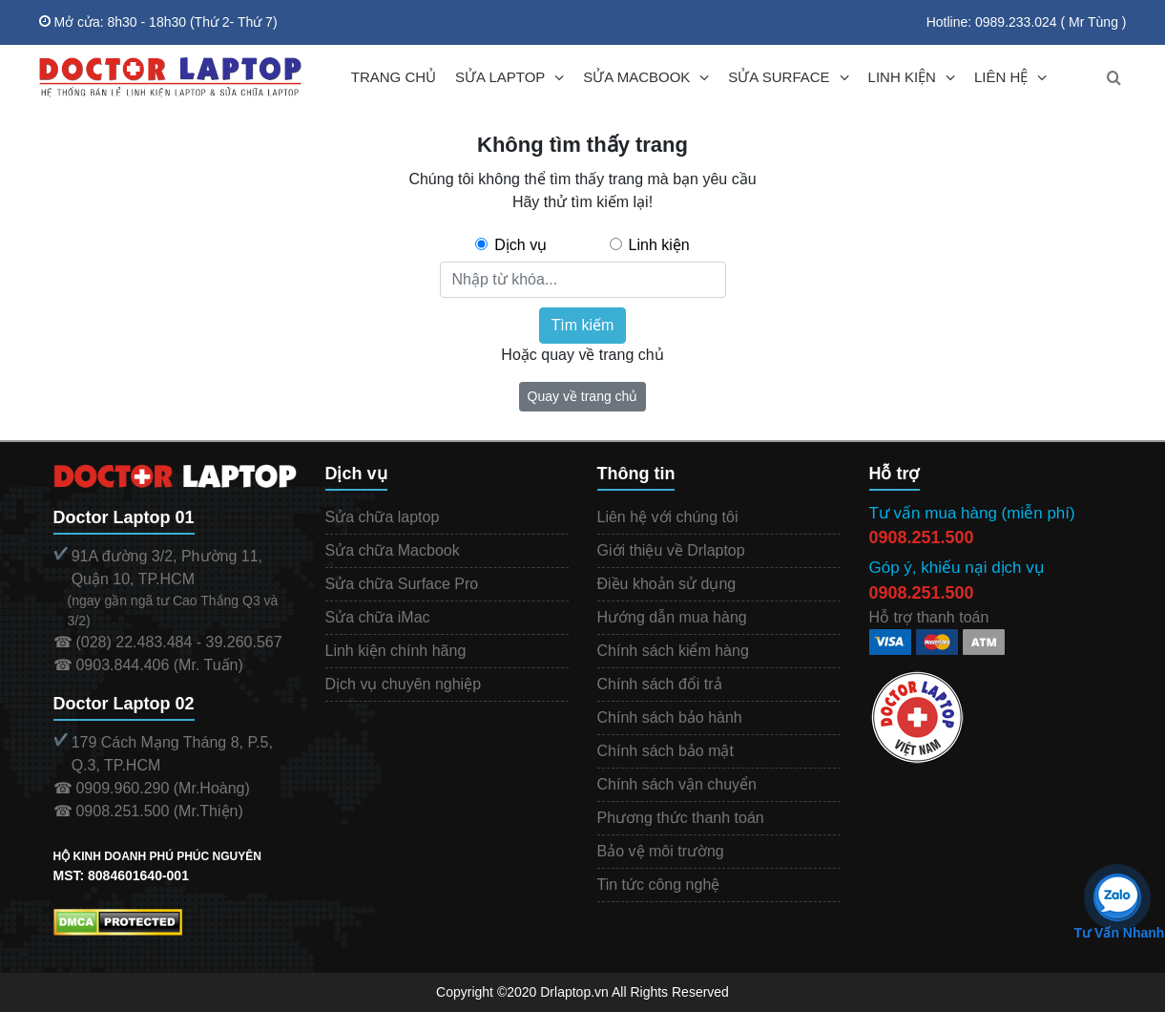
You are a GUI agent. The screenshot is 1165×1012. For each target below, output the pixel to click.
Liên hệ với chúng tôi (668, 517)
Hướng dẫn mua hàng (672, 617)
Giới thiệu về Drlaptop (671, 550)
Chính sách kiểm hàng (673, 651)
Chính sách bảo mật (665, 751)
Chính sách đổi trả (659, 684)
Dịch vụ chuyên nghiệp (403, 684)
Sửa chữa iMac (377, 617)
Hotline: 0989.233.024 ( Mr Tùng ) (1026, 22)
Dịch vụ (520, 245)
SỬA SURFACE (778, 77)
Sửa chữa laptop (382, 517)
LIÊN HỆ (1001, 77)
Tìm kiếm (582, 325)
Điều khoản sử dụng (667, 584)
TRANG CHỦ (393, 77)
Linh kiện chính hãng (396, 651)
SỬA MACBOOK (636, 77)
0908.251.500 (921, 537)
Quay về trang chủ (583, 396)
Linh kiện (659, 245)
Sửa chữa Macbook (392, 550)
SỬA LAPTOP (500, 77)
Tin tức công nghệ (658, 884)
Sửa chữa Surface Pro (402, 584)
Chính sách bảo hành (669, 717)
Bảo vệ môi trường (660, 851)
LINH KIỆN (902, 77)
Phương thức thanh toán (680, 818)
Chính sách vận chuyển (677, 784)
